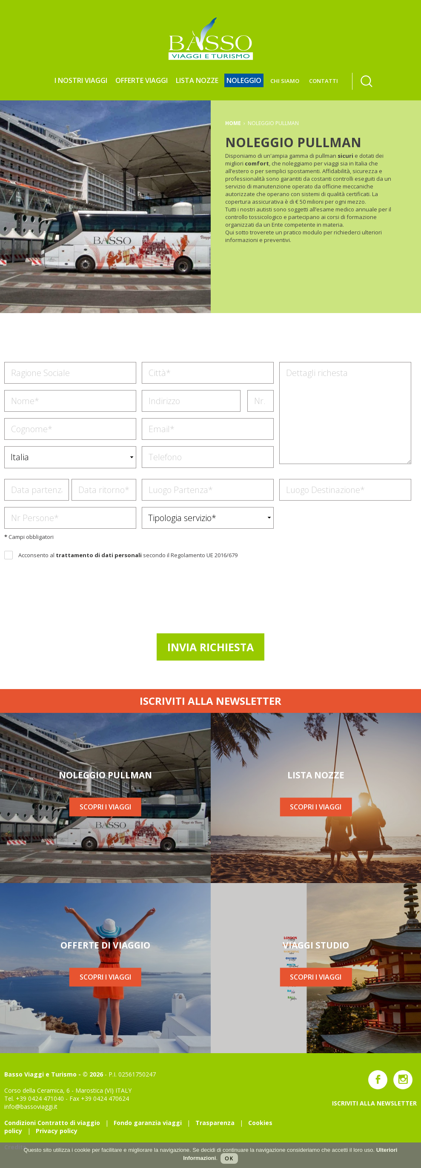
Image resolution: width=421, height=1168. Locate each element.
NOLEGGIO (243, 80)
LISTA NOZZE (197, 80)
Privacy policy (56, 1131)
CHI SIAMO (284, 81)
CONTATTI (323, 81)
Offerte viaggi (141, 80)
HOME (233, 123)
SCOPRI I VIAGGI (105, 807)
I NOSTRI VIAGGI (80, 80)
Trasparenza (215, 1123)
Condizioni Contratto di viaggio (52, 1123)
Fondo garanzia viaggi (148, 1123)
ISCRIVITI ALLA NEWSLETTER (210, 701)
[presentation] (211, 595)
